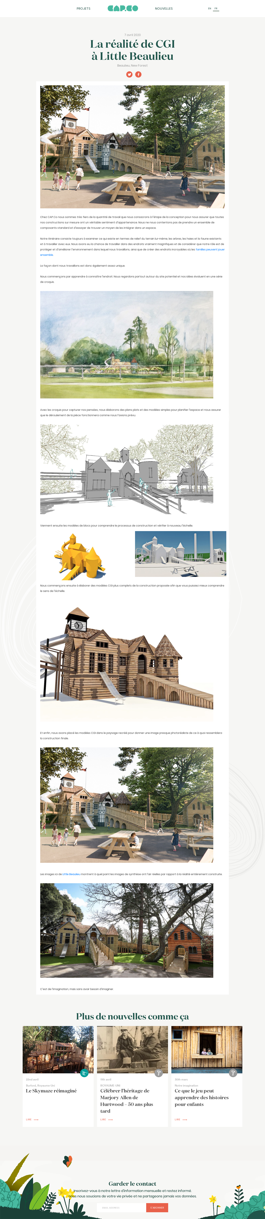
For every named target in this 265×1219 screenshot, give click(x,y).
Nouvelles (164, 8)
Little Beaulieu (71, 874)
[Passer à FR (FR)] (216, 8)
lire (32, 1119)
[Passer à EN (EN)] (210, 8)
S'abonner (157, 1207)
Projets (84, 8)
